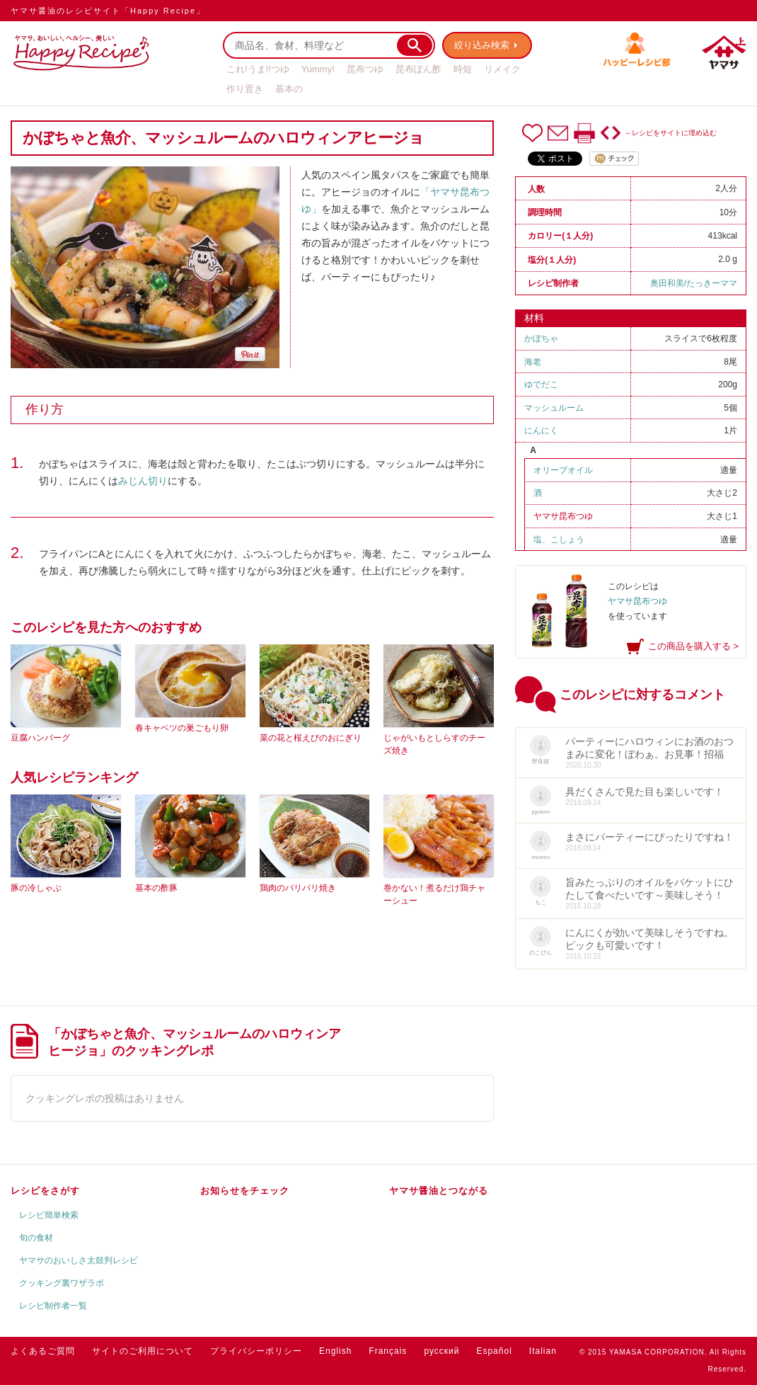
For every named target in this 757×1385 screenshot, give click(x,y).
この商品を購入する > (693, 646)
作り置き (244, 89)
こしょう (567, 540)
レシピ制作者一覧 (53, 1306)
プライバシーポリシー (256, 1351)
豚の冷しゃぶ (36, 888)
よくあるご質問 (43, 1351)
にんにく (541, 430)
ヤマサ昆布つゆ (563, 516)
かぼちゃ (541, 338)
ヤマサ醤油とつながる (438, 1190)
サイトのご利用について (142, 1351)
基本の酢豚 (156, 888)
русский (441, 1351)
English (335, 1351)
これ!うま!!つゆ (257, 69)
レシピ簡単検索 (49, 1215)
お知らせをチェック (244, 1190)
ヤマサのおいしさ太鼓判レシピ (78, 1260)
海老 (532, 362)
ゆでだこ (541, 384)
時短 (462, 69)
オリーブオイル (563, 470)
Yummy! (318, 69)
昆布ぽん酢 (418, 69)
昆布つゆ (365, 69)
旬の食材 (36, 1238)
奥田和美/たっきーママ (693, 283)
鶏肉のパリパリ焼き (298, 888)
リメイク (502, 69)
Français (388, 1351)
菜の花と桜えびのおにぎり (311, 738)
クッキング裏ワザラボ (61, 1283)
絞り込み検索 (481, 45)
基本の (289, 89)
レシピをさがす (45, 1190)
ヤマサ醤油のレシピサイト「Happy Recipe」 (108, 10)
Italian (543, 1351)
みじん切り (143, 480)
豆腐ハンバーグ (40, 738)
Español (494, 1351)
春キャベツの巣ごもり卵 (182, 728)
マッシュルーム (554, 408)
